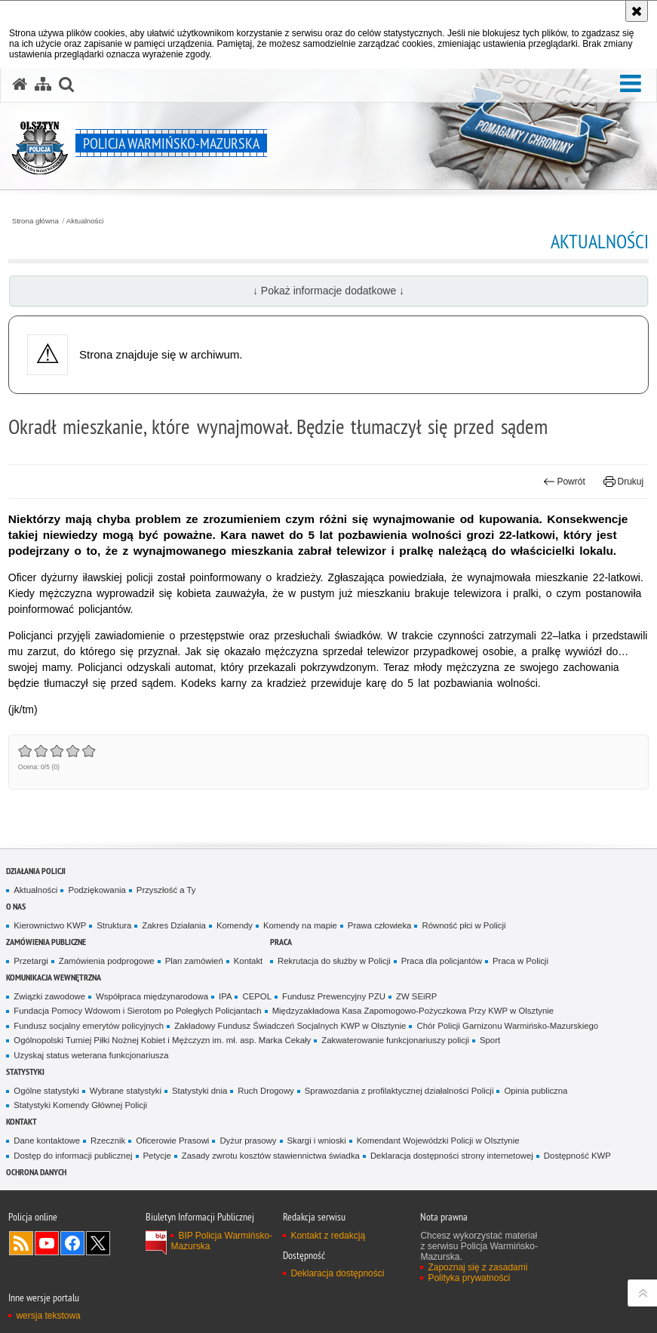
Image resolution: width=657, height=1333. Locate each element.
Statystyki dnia (199, 1090)
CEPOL (257, 996)
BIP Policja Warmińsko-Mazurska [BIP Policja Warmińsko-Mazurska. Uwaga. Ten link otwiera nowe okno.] (221, 1240)
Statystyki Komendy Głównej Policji (80, 1105)
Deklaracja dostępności (337, 1273)
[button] (630, 84)
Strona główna (35, 221)
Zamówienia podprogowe (107, 960)
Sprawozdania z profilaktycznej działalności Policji (399, 1090)
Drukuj (623, 482)
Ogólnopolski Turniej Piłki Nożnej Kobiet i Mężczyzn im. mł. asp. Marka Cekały (162, 1040)
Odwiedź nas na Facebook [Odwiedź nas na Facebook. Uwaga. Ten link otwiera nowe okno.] (72, 1243)
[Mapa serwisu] (43, 84)
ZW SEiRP (416, 996)
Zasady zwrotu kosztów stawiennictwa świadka (271, 1155)
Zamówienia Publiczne (46, 941)
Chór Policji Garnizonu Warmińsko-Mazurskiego (507, 1025)
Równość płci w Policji (463, 925)
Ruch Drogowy (266, 1090)
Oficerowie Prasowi (172, 1140)
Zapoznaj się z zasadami (477, 1267)
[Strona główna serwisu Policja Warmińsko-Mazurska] (19, 84)
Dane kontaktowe (47, 1140)
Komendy (234, 925)
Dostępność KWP (577, 1155)
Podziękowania (96, 889)
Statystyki (25, 1071)
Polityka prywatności (469, 1278)
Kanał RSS (21, 1243)
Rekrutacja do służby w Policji (334, 960)
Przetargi (31, 960)
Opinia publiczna (535, 1090)
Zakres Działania (174, 925)
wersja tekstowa (48, 1315)
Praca (281, 941)
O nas (16, 906)
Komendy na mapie (300, 925)
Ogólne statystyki (46, 1090)
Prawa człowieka (380, 925)
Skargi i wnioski (316, 1140)
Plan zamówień (194, 960)
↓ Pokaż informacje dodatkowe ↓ (328, 291)
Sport (490, 1040)
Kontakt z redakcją (327, 1235)
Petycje (157, 1155)
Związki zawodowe (49, 996)
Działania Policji (36, 870)
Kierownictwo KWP (50, 925)
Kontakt (248, 960)
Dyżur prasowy (248, 1140)
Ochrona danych (36, 1172)
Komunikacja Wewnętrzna (53, 977)
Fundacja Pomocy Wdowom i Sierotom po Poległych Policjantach (137, 1010)
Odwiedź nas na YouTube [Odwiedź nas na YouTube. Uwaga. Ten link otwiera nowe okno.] (47, 1243)
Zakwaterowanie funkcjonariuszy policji (395, 1040)
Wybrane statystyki (125, 1090)
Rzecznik (108, 1140)
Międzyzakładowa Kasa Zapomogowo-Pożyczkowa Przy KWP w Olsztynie (413, 1010)
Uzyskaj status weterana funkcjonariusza (91, 1055)
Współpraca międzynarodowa (152, 996)
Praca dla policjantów (441, 960)
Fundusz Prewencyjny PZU (333, 996)
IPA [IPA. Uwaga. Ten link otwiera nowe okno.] (225, 996)
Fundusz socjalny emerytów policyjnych (89, 1025)
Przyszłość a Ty (166, 889)
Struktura (114, 925)
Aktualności (85, 221)
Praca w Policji (520, 960)
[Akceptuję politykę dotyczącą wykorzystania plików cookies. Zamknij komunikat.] (636, 11)
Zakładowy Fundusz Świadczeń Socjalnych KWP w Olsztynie (290, 1025)
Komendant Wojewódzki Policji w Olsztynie (438, 1140)
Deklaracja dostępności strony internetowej (451, 1155)
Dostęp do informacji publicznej (73, 1155)
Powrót (564, 482)
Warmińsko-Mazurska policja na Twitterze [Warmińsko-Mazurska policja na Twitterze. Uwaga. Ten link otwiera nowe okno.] (98, 1243)
